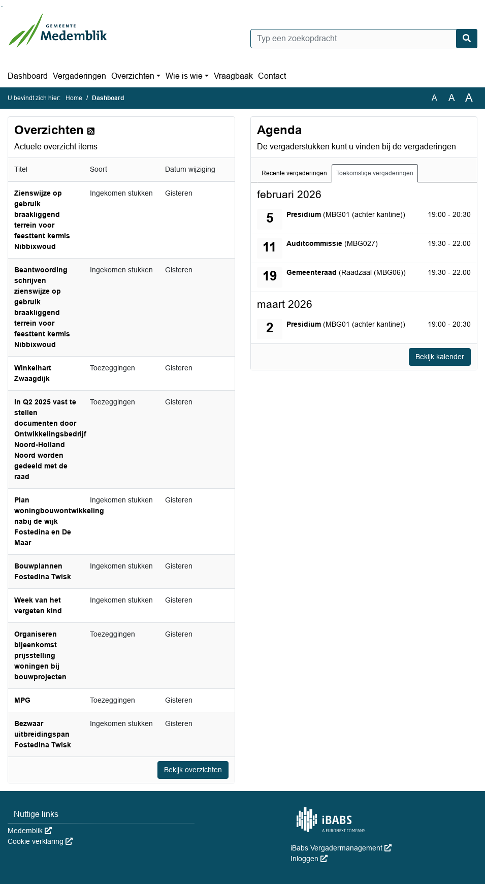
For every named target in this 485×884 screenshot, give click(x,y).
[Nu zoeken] (466, 38)
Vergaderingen (79, 76)
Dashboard (28, 76)
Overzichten (132, 76)
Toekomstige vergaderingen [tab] (374, 173)
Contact (272, 76)
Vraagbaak (233, 76)
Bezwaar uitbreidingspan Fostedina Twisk (42, 734)
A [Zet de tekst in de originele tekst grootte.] (434, 97)
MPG (22, 700)
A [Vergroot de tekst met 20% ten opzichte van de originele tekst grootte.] (451, 97)
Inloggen (309, 859)
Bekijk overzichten (193, 770)
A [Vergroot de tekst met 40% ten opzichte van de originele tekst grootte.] (469, 98)
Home (74, 98)
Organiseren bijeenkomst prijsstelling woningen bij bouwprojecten (40, 655)
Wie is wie (184, 76)
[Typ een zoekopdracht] (364, 38)
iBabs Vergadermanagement (341, 848)
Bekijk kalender (439, 357)
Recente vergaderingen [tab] (294, 173)
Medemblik (30, 831)
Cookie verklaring (40, 841)
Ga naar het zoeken (1, 6)
